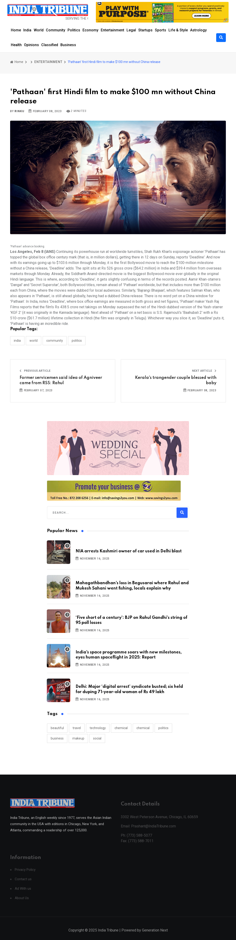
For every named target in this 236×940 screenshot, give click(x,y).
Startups (145, 30)
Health (16, 45)
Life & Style (178, 30)
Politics (74, 30)
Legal (131, 30)
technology (98, 728)
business (57, 738)
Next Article (204, 370)
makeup (78, 738)
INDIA (17, 340)
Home (16, 30)
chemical (121, 728)
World (39, 30)
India (27, 30)
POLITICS (77, 340)
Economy (90, 30)
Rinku (19, 111)
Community (55, 30)
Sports (160, 30)
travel (77, 728)
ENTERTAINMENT (48, 62)
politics (163, 728)
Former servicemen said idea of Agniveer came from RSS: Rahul (61, 380)
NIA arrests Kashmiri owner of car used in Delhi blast (129, 551)
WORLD (34, 340)
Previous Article (35, 370)
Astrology (198, 30)
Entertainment (112, 30)
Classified (49, 45)
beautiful (57, 728)
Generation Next (155, 935)
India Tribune (108, 935)
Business (68, 45)
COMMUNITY (54, 340)
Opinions (31, 45)
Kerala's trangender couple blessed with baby (175, 380)
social (97, 738)
